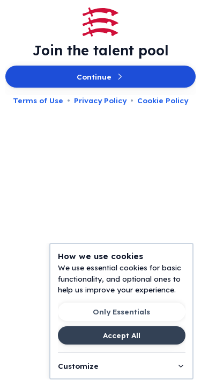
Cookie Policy (162, 100)
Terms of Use (38, 100)
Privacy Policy (100, 100)
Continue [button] (100, 77)
